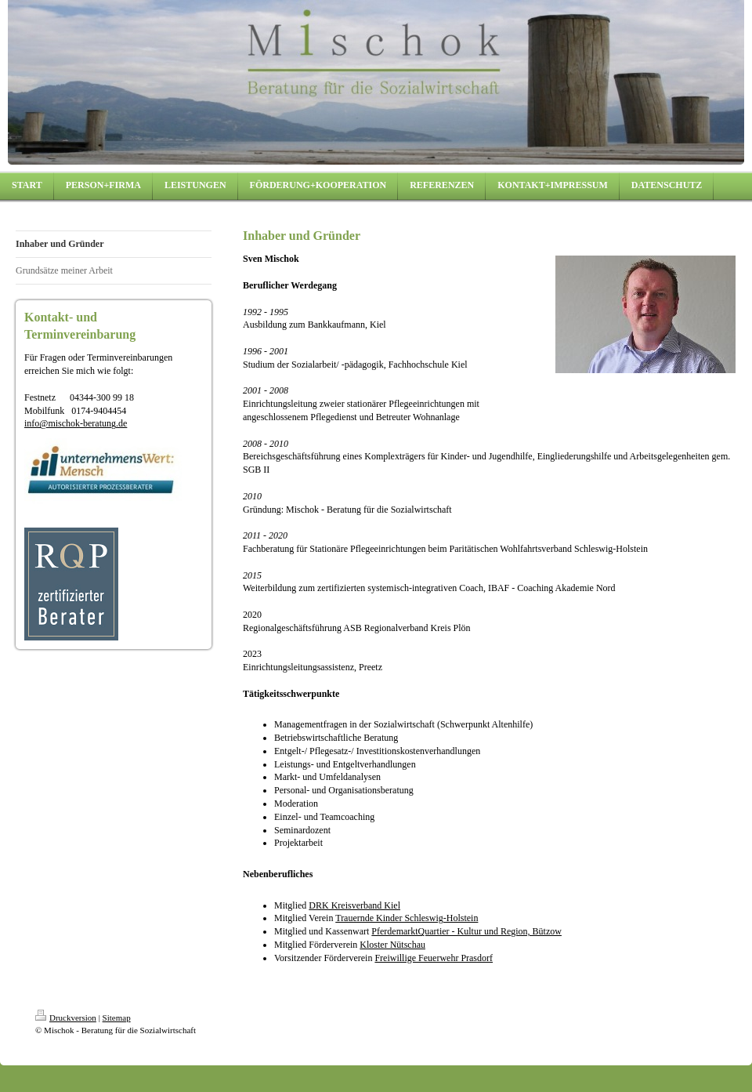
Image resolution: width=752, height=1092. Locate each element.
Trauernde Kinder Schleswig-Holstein (406, 917)
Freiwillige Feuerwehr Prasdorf (433, 957)
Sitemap (117, 1017)
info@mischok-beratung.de (75, 423)
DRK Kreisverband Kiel (354, 905)
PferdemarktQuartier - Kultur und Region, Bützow (466, 931)
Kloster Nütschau (392, 944)
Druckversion (65, 1017)
